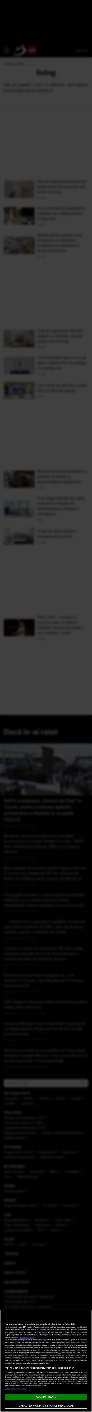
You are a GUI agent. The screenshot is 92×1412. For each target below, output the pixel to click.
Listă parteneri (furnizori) (15, 1389)
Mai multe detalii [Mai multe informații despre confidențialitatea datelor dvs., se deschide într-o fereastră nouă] (27, 1337)
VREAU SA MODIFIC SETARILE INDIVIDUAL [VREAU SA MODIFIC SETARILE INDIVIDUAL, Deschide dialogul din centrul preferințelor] (46, 1405)
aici (59, 1353)
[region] (46, 1361)
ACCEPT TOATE (46, 1396)
